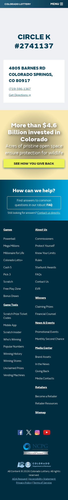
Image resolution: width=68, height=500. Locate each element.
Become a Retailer (46, 396)
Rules (38, 260)
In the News (42, 364)
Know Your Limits (45, 253)
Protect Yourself (44, 246)
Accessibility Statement (42, 478)
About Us (41, 230)
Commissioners (44, 239)
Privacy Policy (23, 482)
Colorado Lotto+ (13, 260)
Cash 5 (7, 267)
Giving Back (42, 371)
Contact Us (42, 282)
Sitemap (40, 412)
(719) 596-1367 (20, 89)
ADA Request (19, 478)
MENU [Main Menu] (56, 4)
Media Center (43, 348)
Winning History (12, 354)
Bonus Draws (11, 296)
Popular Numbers (13, 346)
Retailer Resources (46, 403)
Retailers (41, 387)
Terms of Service (42, 482)
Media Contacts (44, 378)
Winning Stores (12, 361)
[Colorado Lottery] (18, 4)
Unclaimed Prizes (13, 368)
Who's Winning (12, 339)
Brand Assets (43, 357)
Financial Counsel (45, 314)
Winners (40, 298)
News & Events (45, 323)
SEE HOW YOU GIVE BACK (34, 164)
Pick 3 (7, 274)
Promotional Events (46, 332)
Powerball (9, 239)
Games (7, 230)
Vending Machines (14, 375)
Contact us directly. (48, 213)
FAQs (38, 274)
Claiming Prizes (44, 307)
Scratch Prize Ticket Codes (15, 316)
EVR (37, 289)
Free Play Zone (12, 289)
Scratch (8, 282)
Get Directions (20, 95)
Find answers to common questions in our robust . (34, 203)
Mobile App (9, 325)
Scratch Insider (12, 332)
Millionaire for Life (13, 253)
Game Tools (10, 305)
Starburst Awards (45, 267)
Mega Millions (11, 246)
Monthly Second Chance (49, 339)
